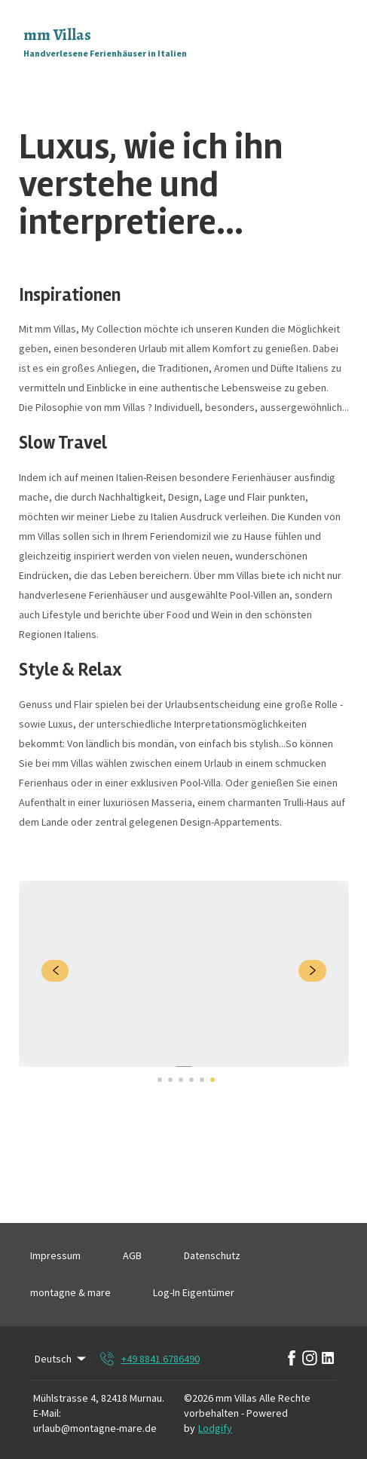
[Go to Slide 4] (191, 1079)
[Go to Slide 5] (202, 1079)
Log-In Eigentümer (193, 1292)
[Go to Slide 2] (170, 1079)
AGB (132, 1255)
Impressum (55, 1255)
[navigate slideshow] (55, 971)
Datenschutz (212, 1255)
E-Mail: (47, 1413)
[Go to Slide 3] (181, 1079)
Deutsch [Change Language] (61, 1359)
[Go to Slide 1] (160, 1079)
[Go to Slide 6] (212, 1079)
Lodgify (215, 1428)
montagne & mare (70, 1292)
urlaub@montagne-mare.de (95, 1428)
